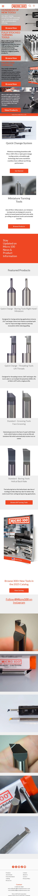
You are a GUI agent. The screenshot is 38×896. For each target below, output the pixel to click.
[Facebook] (13, 867)
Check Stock (9, 874)
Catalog (8, 878)
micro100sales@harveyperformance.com (19, 888)
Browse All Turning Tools (19, 502)
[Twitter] (22, 867)
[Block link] (19, 130)
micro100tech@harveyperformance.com (19, 890)
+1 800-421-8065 (19, 887)
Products (8, 873)
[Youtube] (25, 867)
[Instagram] (16, 867)
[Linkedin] (19, 867)
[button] (30, 6)
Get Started (19, 171)
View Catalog (19, 590)
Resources (8, 880)
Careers (25, 876)
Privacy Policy (26, 878)
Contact (25, 873)
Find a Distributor (10, 876)
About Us (25, 874)
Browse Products (19, 226)
